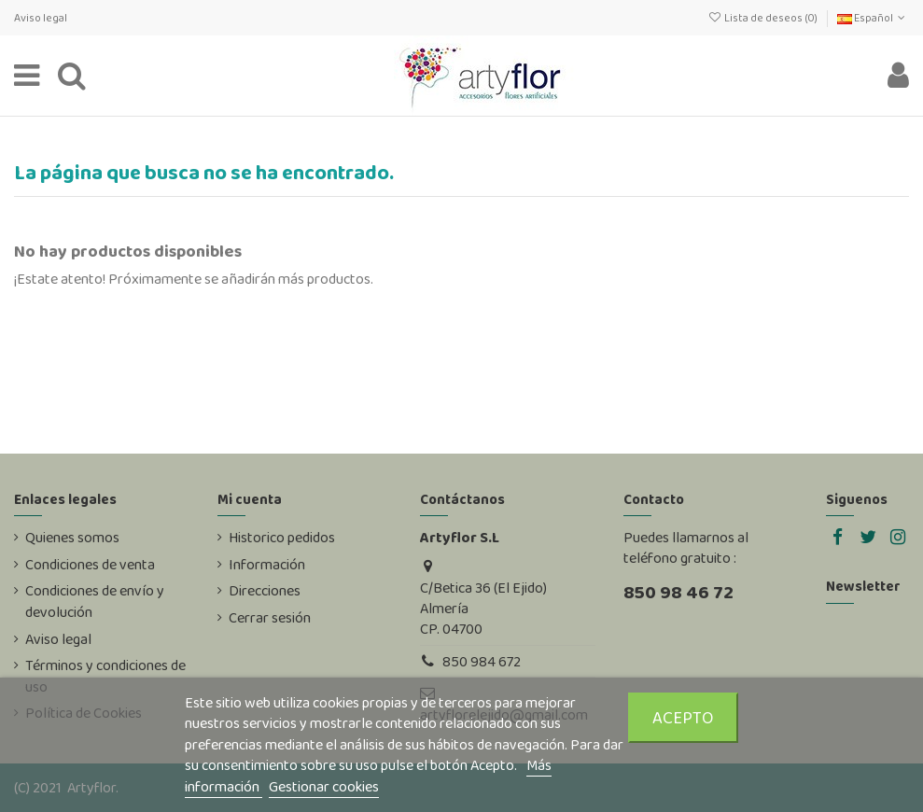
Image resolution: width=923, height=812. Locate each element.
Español (873, 17)
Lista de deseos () (762, 17)
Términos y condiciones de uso (105, 675)
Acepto (683, 717)
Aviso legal (40, 17)
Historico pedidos (282, 537)
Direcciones (265, 591)
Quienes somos (72, 537)
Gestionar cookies (324, 786)
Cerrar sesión (270, 618)
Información (267, 564)
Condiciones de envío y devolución (94, 601)
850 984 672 (481, 661)
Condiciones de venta (90, 564)
